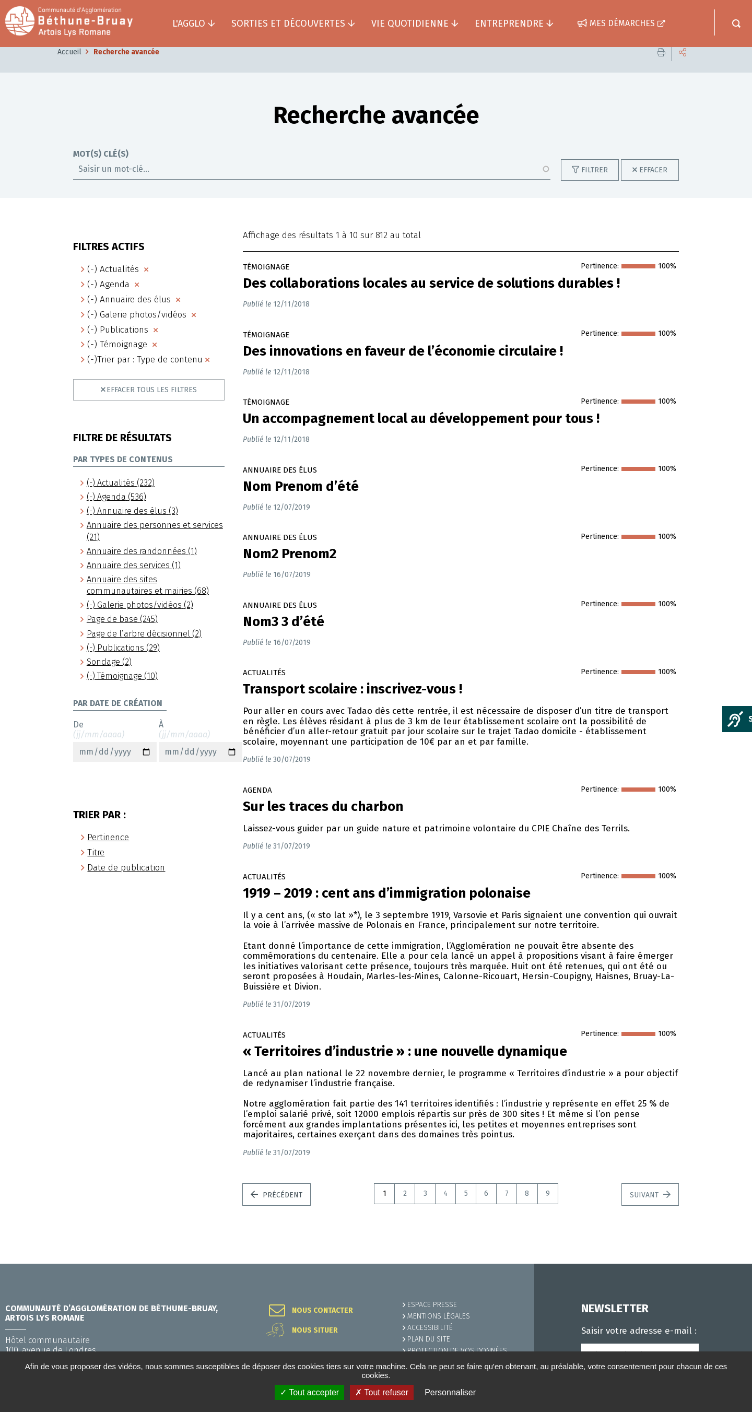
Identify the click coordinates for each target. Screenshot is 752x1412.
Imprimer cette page (661, 67)
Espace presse (432, 1304)
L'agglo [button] (188, 23)
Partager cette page (682, 67)
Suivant (645, 1210)
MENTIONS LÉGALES (438, 1316)
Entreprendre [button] (509, 23)
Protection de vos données (457, 1350)
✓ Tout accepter (309, 1392)
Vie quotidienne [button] (410, 23)
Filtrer (594, 185)
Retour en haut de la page (721, 1264)
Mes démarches (622, 23)
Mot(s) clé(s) (100, 169)
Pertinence (108, 853)
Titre (95, 868)
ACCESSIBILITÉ (430, 1327)
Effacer (653, 185)
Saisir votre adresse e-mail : (639, 1331)
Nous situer (315, 1330)
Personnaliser (450, 1392)
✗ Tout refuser (381, 1392)
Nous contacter (322, 1311)
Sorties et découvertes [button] (288, 23)
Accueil (69, 67)
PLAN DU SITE (428, 1339)
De (115, 757)
